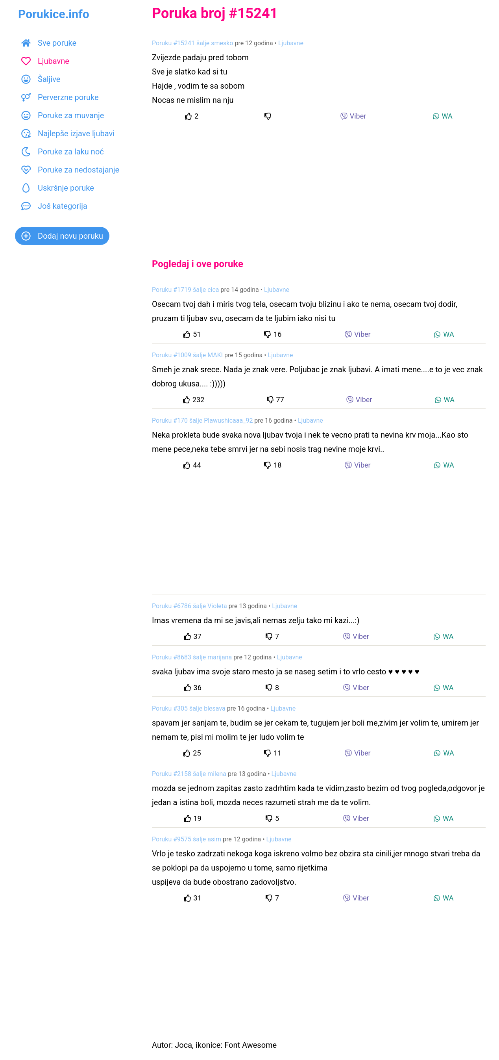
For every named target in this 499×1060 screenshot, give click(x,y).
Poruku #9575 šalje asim (186, 839)
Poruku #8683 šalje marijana (192, 657)
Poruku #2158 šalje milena (189, 774)
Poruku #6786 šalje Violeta (189, 606)
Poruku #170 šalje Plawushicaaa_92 (202, 420)
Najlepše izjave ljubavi (68, 133)
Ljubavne (45, 61)
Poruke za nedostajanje (70, 170)
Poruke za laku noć (62, 151)
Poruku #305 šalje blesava (188, 708)
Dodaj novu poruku (62, 236)
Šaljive (40, 79)
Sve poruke (48, 43)
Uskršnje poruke (57, 188)
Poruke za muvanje (62, 115)
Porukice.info (53, 14)
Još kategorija (54, 206)
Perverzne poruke (60, 97)
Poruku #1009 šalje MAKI (187, 355)
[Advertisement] (319, 185)
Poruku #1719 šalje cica (185, 289)
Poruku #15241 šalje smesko (192, 43)
